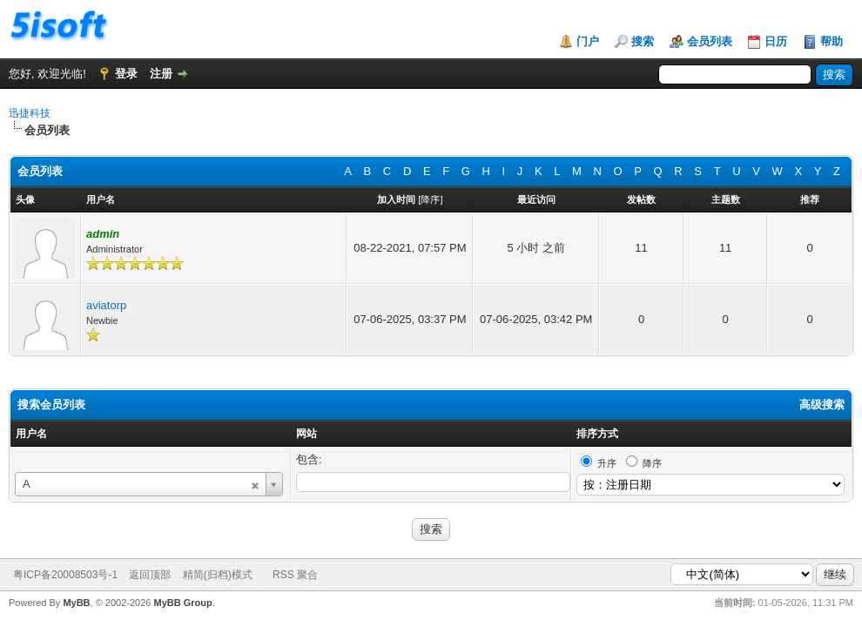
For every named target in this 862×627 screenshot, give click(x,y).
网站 (306, 434)
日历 (775, 41)
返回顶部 (150, 575)
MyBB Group (182, 602)
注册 (161, 73)
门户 (587, 41)
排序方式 (597, 434)
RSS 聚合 (295, 575)
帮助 (831, 41)
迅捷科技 (30, 113)
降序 (430, 199)
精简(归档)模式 (218, 575)
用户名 (31, 434)
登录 (126, 73)
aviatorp (106, 305)
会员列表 (709, 41)
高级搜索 (822, 404)
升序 (606, 463)
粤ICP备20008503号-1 (65, 575)
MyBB (76, 602)
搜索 (642, 41)
